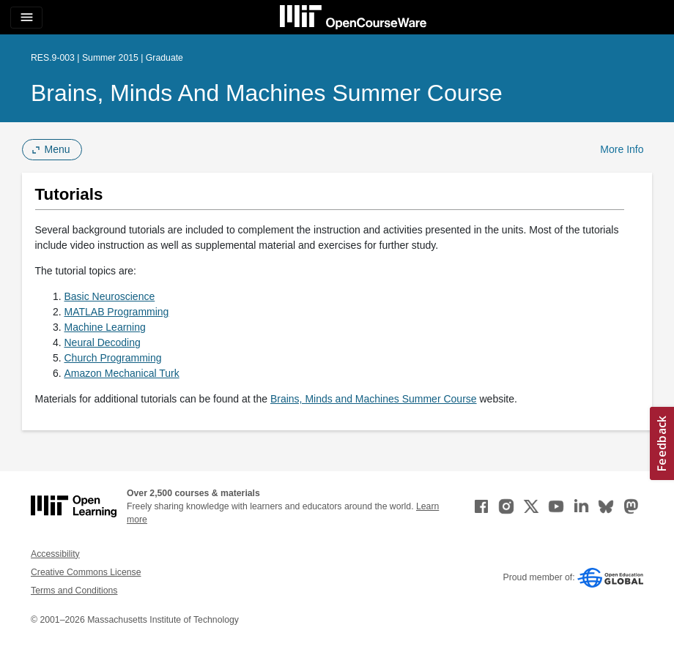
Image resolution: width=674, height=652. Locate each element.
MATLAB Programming (116, 312)
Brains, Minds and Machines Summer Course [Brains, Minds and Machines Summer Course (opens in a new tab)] (373, 399)
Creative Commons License (86, 572)
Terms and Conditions (74, 590)
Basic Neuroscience (109, 296)
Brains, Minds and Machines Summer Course (267, 93)
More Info (621, 149)
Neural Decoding (102, 342)
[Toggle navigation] (26, 18)
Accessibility (55, 554)
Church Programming (113, 358)
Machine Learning (105, 327)
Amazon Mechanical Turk (121, 373)
